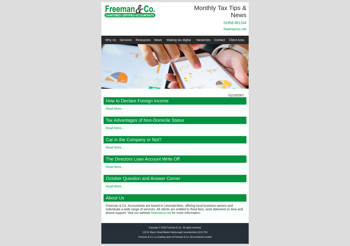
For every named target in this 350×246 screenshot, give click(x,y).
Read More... (115, 108)
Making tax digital (179, 40)
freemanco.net (235, 29)
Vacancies (203, 40)
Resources (143, 40)
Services (126, 40)
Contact (219, 40)
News (158, 40)
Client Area (236, 40)
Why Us (110, 40)
